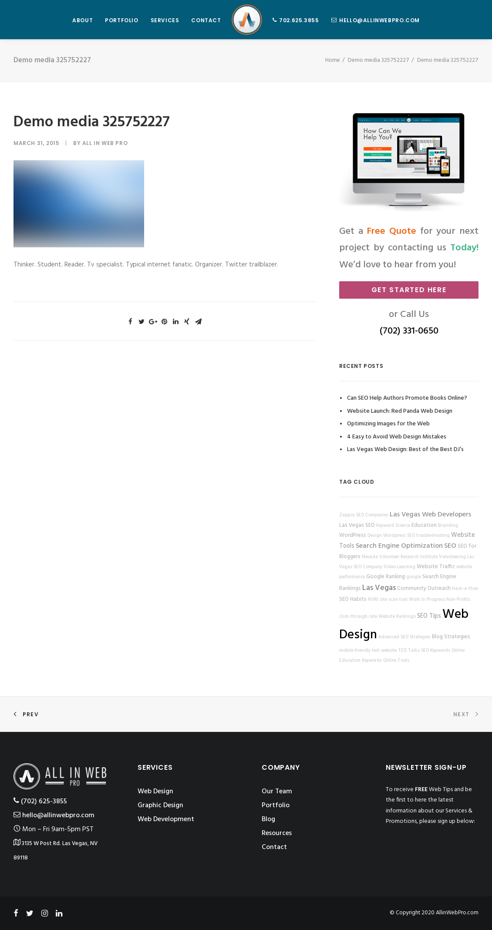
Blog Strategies (451, 637)
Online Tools (396, 660)
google (413, 577)
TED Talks (409, 650)
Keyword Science (393, 525)
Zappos (347, 515)
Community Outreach (424, 588)
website (389, 650)
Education (424, 525)
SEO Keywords (435, 650)
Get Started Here (409, 290)
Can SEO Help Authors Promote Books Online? (407, 398)
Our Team (277, 791)
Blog (268, 819)
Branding (448, 525)
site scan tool (394, 599)
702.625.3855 (299, 20)
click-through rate (358, 616)
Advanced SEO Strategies (404, 637)
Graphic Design (160, 805)
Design (374, 535)
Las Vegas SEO (357, 525)
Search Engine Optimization (399, 546)
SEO (450, 546)
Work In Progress (427, 599)
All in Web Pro (105, 143)
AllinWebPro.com (457, 912)
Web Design (155, 791)
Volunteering (452, 557)
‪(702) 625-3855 (40, 801)
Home (332, 60)
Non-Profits (458, 599)
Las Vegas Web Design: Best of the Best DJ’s (405, 450)
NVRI (373, 599)
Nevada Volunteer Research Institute (400, 557)
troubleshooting (433, 535)
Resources (277, 833)
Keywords (372, 660)
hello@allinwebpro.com (379, 20)
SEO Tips (429, 616)
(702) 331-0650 (409, 331)
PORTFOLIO (121, 20)
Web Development (166, 819)
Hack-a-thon (465, 589)
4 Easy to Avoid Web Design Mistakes (396, 437)
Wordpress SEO (399, 535)
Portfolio (276, 805)
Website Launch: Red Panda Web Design (399, 411)
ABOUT (82, 20)
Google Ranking (385, 577)
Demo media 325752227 (378, 60)
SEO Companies (372, 515)
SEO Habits (353, 599)
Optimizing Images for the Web (388, 424)
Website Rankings (397, 616)
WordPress (352, 535)
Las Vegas (379, 588)
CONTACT (206, 20)
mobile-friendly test (359, 650)
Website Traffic (436, 567)
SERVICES (165, 20)
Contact (274, 847)
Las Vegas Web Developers (430, 514)
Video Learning (399, 567)
